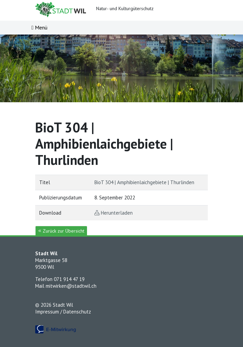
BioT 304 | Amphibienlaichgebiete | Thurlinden (144, 182)
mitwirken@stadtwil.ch (71, 286)
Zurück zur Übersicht (61, 231)
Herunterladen (117, 213)
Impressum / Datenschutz (63, 311)
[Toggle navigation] (39, 27)
